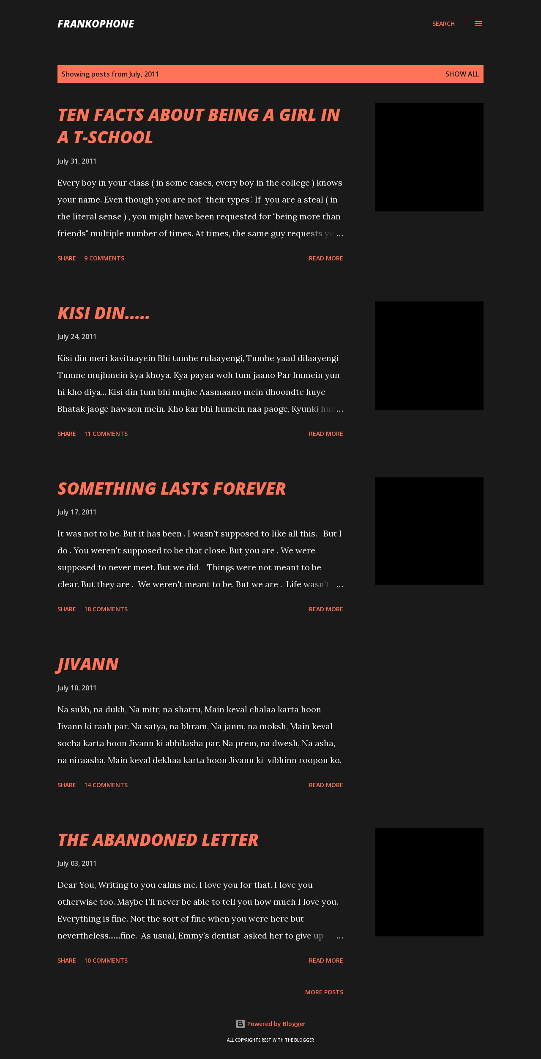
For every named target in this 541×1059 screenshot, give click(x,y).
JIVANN (88, 663)
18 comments (106, 609)
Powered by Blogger (270, 1024)
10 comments (106, 960)
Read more (326, 258)
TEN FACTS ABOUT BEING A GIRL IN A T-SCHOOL (198, 125)
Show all (462, 74)
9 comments (104, 258)
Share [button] (66, 258)
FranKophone (95, 23)
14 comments (106, 785)
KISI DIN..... (103, 312)
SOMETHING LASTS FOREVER (171, 488)
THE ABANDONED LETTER (158, 839)
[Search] (443, 24)
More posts (324, 992)
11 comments (106, 434)
